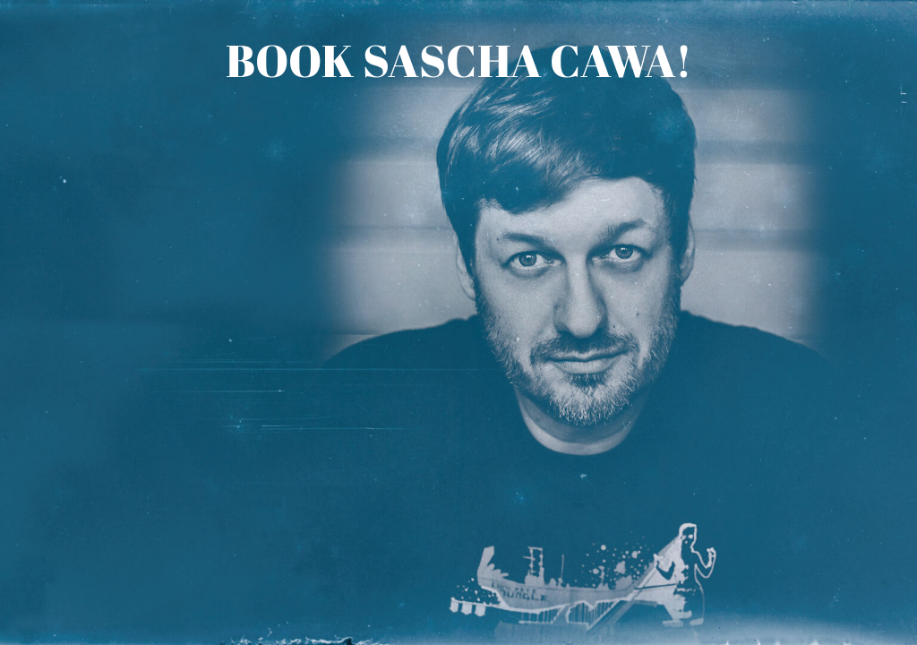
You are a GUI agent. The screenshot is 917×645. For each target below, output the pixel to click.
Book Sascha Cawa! (459, 60)
